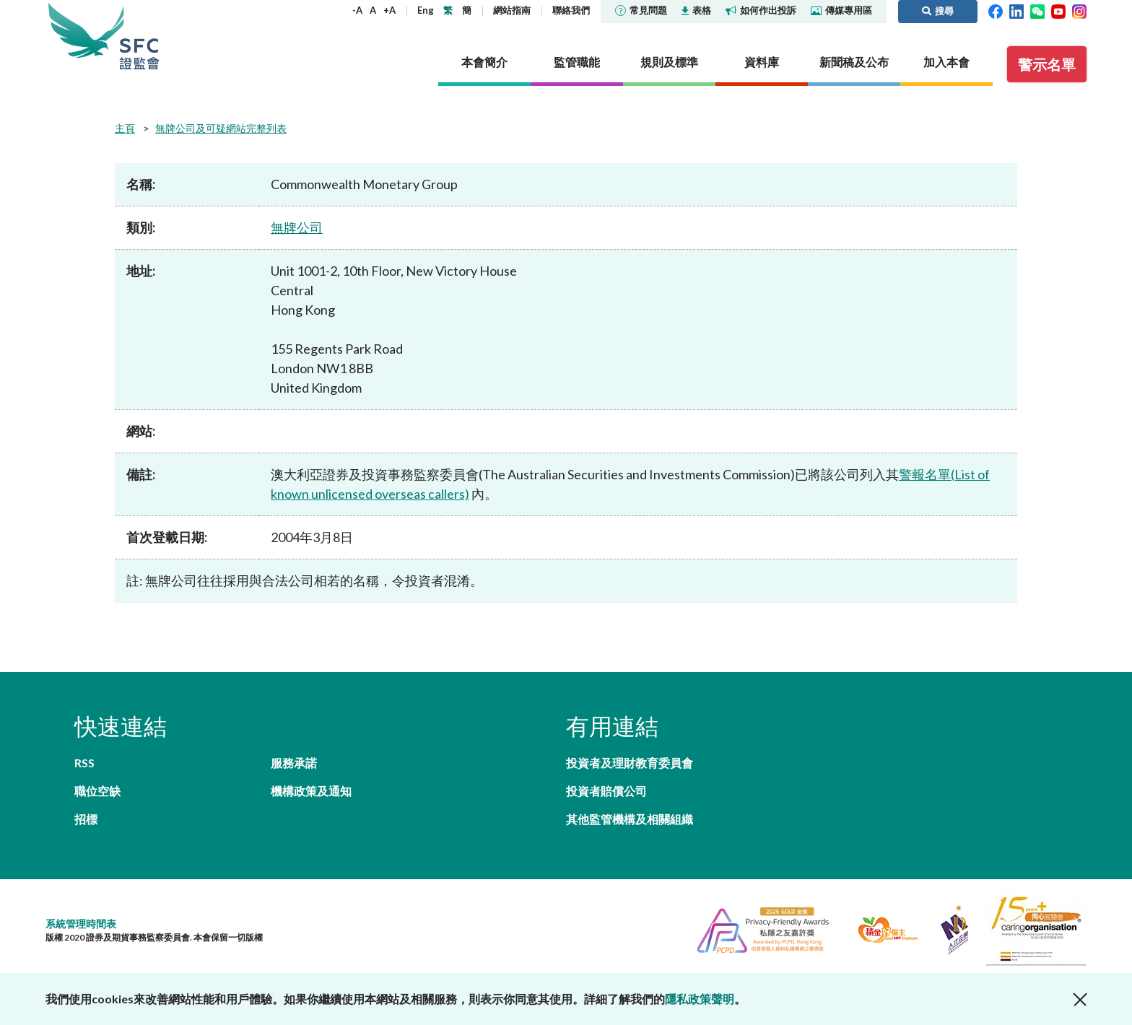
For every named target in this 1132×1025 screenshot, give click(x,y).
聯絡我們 (571, 10)
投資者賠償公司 (606, 791)
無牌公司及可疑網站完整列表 (221, 128)
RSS (84, 762)
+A (389, 10)
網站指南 (512, 10)
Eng (425, 10)
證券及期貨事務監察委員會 (139, 35)
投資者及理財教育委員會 (629, 762)
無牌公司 (297, 227)
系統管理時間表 (80, 923)
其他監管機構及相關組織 (629, 819)
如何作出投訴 (761, 10)
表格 (696, 10)
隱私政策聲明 (699, 999)
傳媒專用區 (841, 10)
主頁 (125, 128)
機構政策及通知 (311, 791)
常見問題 (641, 10)
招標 (85, 819)
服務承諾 (294, 762)
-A (357, 10)
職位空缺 (97, 791)
